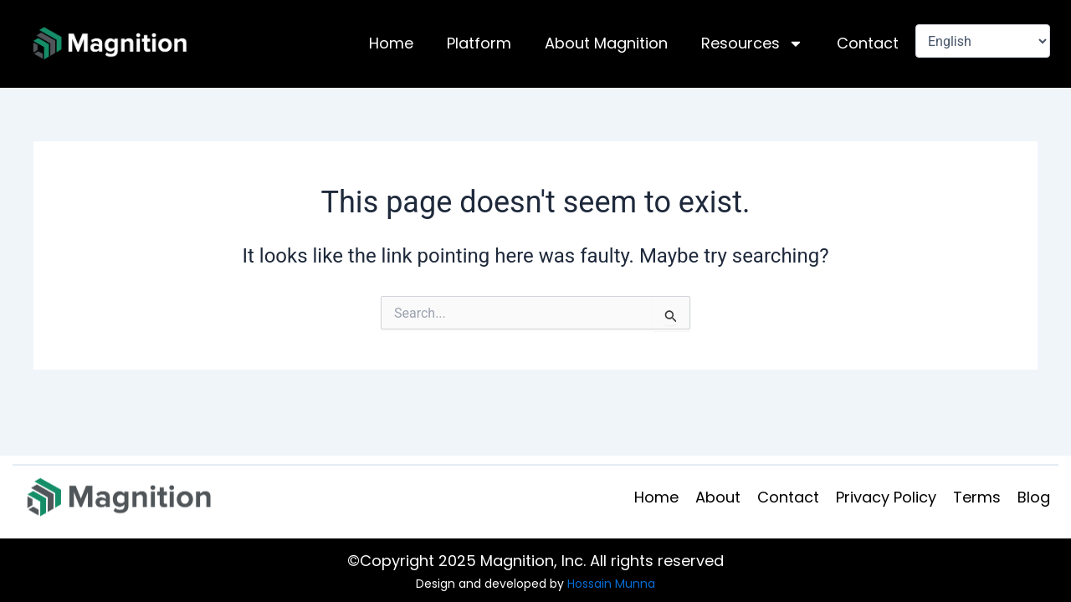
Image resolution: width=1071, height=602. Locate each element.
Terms (977, 497)
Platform (479, 43)
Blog (1033, 497)
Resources (752, 43)
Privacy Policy (886, 497)
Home (391, 43)
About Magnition (606, 43)
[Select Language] (982, 41)
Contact (868, 43)
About (717, 497)
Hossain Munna (611, 583)
